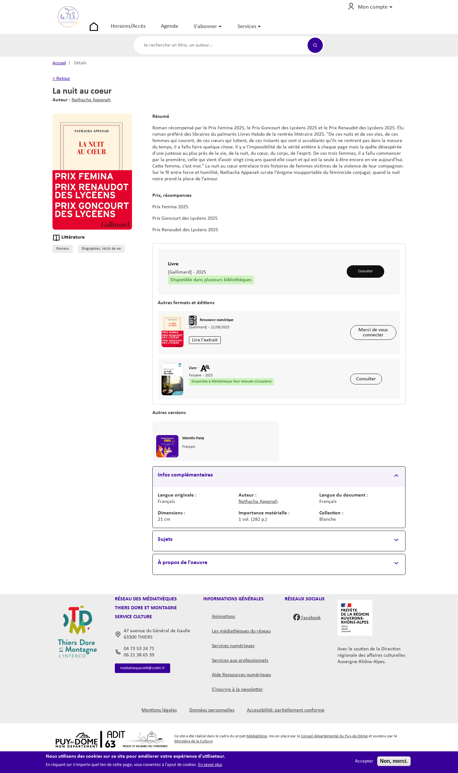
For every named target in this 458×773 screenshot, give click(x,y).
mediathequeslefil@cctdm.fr (149, 686)
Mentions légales (159, 727)
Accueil (59, 70)
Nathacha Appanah (91, 107)
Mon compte (373, 11)
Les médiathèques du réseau (241, 648)
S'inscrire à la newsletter (237, 707)
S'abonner (222, 30)
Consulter (365, 279)
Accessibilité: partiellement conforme (285, 727)
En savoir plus (210, 764)
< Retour (61, 86)
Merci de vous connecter (372, 343)
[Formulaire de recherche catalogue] (220, 53)
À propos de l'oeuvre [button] (182, 580)
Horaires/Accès (145, 30)
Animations (223, 634)
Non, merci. (394, 761)
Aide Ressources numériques (241, 692)
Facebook (307, 634)
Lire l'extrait (207, 351)
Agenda (186, 30)
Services (263, 30)
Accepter (364, 761)
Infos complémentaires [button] (185, 493)
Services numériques (233, 663)
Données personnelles (211, 727)
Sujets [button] (165, 557)
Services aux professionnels (240, 678)
